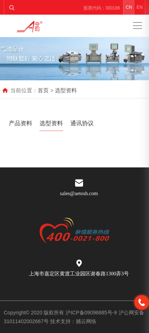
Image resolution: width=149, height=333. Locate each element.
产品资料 (20, 124)
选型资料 (66, 90)
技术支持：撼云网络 (73, 321)
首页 (43, 90)
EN (140, 7)
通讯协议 (82, 124)
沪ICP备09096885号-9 (91, 312)
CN (129, 7)
